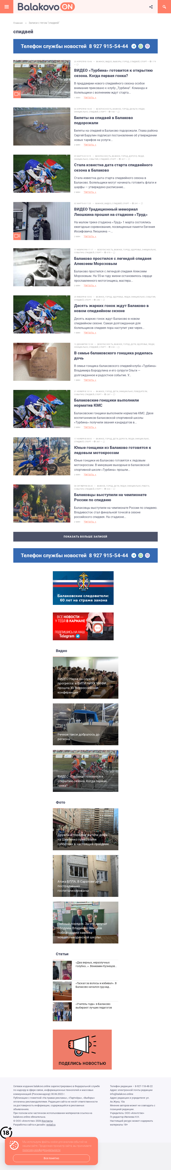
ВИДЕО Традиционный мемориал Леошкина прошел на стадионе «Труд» (113, 207)
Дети (135, 333)
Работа (147, 470)
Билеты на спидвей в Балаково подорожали (105, 118)
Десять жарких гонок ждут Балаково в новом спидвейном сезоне (113, 299)
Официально (83, 110)
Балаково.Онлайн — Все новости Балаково (46, 6)
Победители (142, 379)
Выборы (119, 61)
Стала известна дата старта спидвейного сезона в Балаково (115, 164)
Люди (143, 107)
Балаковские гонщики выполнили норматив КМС (108, 390)
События (95, 156)
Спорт (145, 61)
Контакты (47, 1103)
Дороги (135, 153)
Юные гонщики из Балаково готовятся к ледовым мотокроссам (114, 436)
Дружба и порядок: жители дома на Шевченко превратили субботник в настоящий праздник (83, 822)
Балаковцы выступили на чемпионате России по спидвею (112, 482)
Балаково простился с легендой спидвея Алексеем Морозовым (114, 253)
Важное (102, 61)
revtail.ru (50, 1107)
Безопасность (106, 107)
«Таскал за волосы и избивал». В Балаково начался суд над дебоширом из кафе (96, 969)
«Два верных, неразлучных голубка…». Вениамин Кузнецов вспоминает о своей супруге (95, 949)
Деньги (135, 107)
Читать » (92, 97)
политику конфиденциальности (41, 1150)
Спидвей (136, 61)
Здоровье (138, 242)
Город (127, 61)
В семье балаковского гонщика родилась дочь (115, 345)
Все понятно (51, 1158)
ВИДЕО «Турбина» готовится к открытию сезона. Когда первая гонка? (115, 73)
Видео (110, 61)
